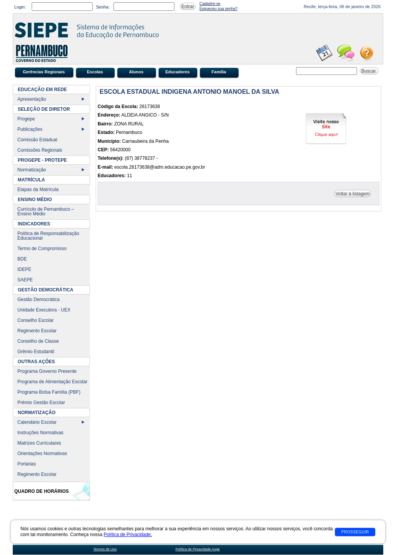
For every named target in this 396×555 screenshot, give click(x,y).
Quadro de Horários (41, 491)
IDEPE (24, 269)
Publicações (29, 129)
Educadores (178, 71)
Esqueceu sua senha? (219, 9)
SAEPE (25, 280)
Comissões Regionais (39, 150)
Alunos (136, 71)
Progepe (26, 119)
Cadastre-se (210, 4)
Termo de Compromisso (41, 248)
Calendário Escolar (36, 422)
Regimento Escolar (36, 330)
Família (219, 71)
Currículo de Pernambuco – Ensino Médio (45, 211)
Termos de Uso (105, 549)
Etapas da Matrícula (38, 189)
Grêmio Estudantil (35, 351)
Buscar (369, 71)
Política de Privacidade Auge (198, 549)
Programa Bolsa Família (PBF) (48, 392)
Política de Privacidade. (127, 534)
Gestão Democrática (38, 299)
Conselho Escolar (35, 320)
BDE (22, 259)
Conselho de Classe (38, 341)
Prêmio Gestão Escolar (41, 402)
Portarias (26, 464)
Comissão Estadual (37, 139)
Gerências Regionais (44, 71)
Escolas (95, 71)
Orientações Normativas (42, 453)
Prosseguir (355, 532)
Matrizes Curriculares (39, 443)
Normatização (31, 170)
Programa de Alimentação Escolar (52, 381)
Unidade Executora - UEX (43, 310)
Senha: (103, 7)
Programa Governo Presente (46, 371)
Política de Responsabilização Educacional (48, 236)
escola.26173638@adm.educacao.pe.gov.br (159, 167)
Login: (20, 7)
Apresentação (31, 99)
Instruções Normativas (40, 432)
